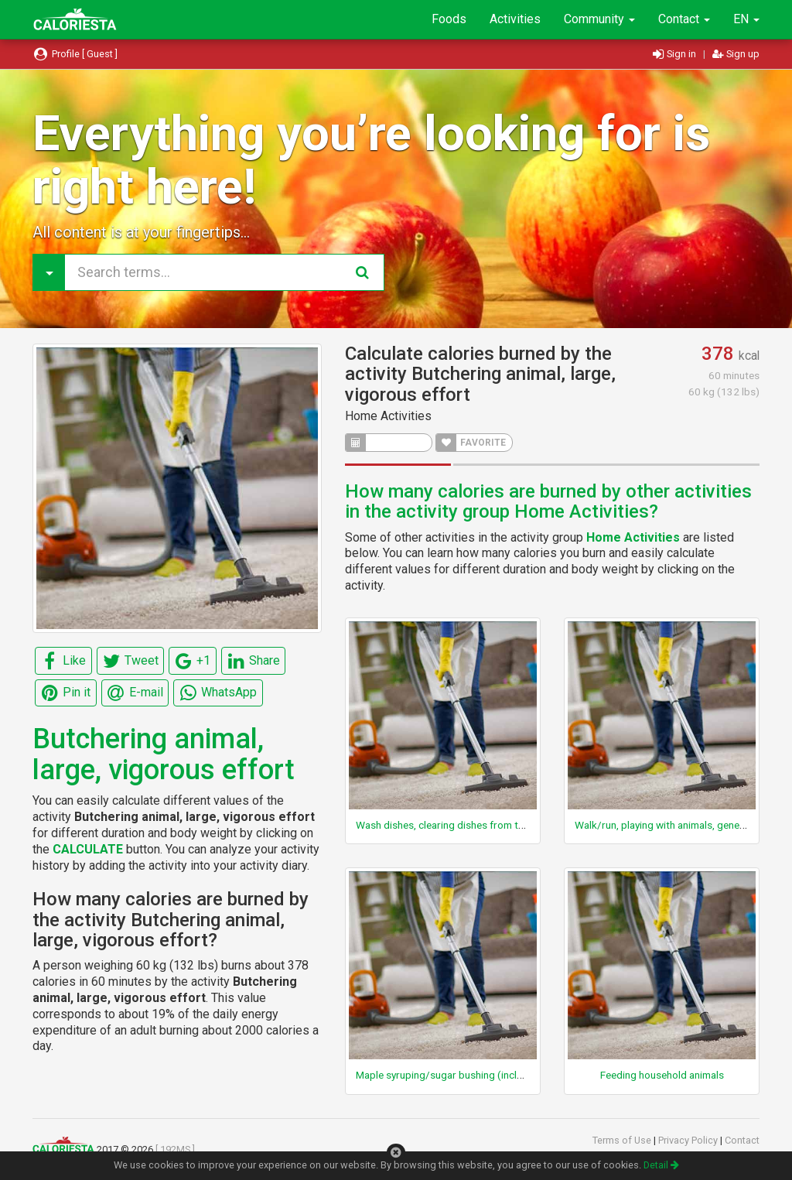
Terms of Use (623, 1140)
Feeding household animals (662, 1075)
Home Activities (388, 416)
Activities (515, 19)
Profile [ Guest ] (75, 54)
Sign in (675, 54)
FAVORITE (471, 442)
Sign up (736, 54)
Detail (661, 1165)
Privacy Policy (689, 1140)
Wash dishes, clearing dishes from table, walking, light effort (493, 825)
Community (599, 19)
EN (746, 19)
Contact (684, 19)
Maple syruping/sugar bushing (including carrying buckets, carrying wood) (525, 1075)
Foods (449, 19)
